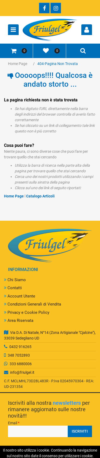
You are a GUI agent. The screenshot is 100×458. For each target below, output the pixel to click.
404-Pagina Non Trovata (57, 64)
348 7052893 (19, 355)
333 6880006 (21, 364)
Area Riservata (18, 320)
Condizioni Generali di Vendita (32, 304)
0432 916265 (20, 347)
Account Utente (19, 296)
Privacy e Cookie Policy (26, 312)
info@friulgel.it (22, 372)
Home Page (17, 64)
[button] (86, 29)
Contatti (13, 287)
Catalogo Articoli (40, 196)
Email (13, 423)
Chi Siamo (15, 279)
